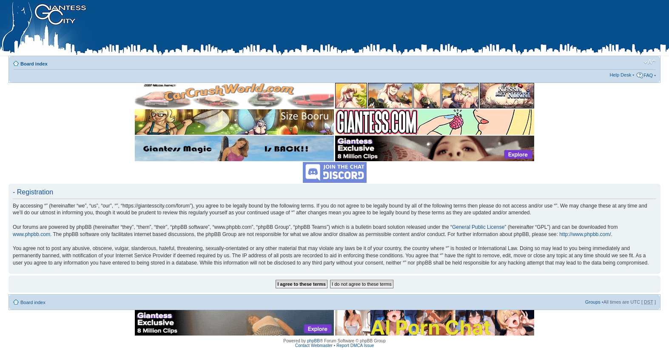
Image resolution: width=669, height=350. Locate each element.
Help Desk (620, 74)
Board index (34, 63)
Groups (593, 301)
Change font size (649, 62)
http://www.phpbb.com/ (585, 234)
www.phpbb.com (31, 234)
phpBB (313, 341)
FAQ (648, 75)
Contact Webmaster (314, 345)
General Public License (478, 227)
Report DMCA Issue (355, 345)
